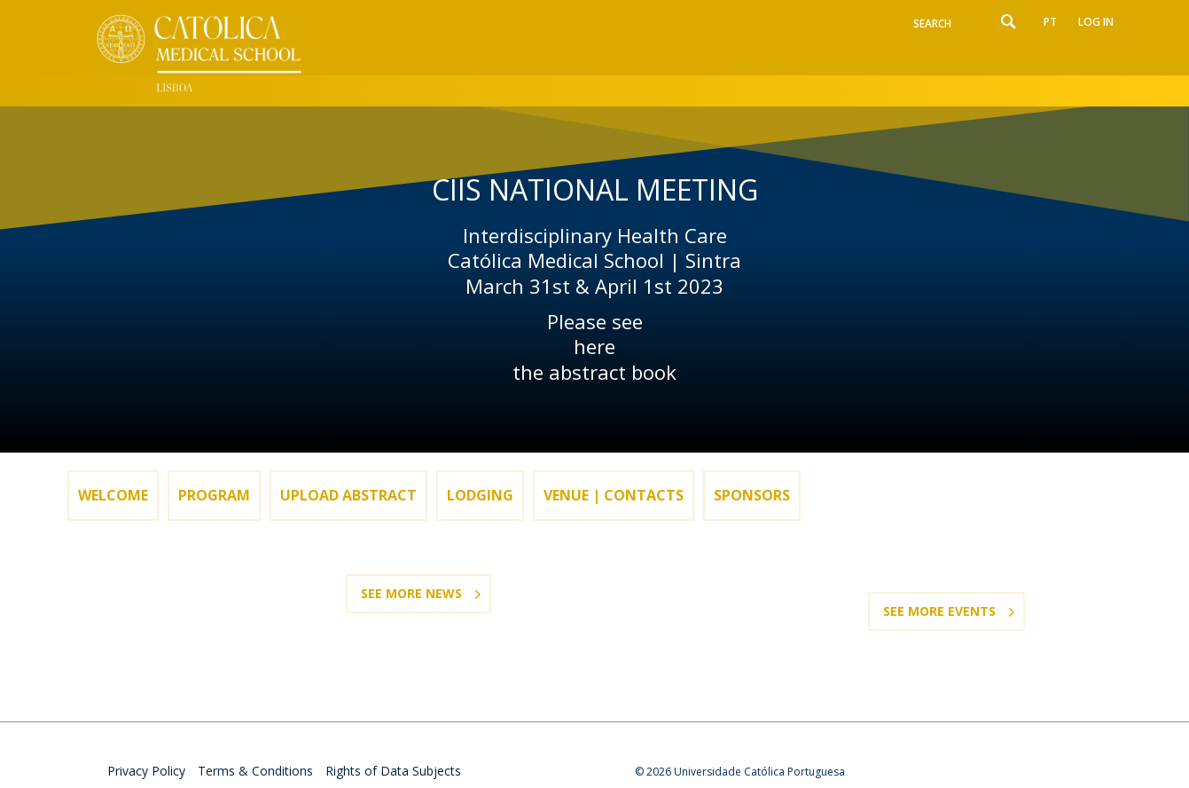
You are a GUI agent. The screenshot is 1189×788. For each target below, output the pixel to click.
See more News (411, 593)
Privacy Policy (146, 770)
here (594, 346)
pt (1050, 21)
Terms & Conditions (255, 770)
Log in (1096, 21)
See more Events (939, 611)
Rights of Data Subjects (393, 770)
